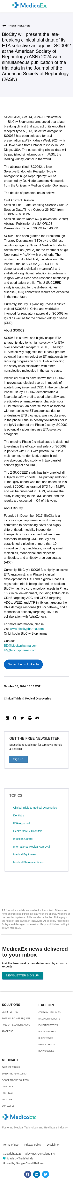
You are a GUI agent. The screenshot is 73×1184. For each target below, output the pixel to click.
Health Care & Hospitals (27, 831)
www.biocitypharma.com (27, 628)
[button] (7, 718)
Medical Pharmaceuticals (28, 862)
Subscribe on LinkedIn (23, 664)
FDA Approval (21, 823)
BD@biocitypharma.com (21, 645)
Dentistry (18, 815)
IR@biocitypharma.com (20, 650)
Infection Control (23, 838)
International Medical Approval (31, 846)
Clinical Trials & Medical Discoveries (27, 698)
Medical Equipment (24, 854)
